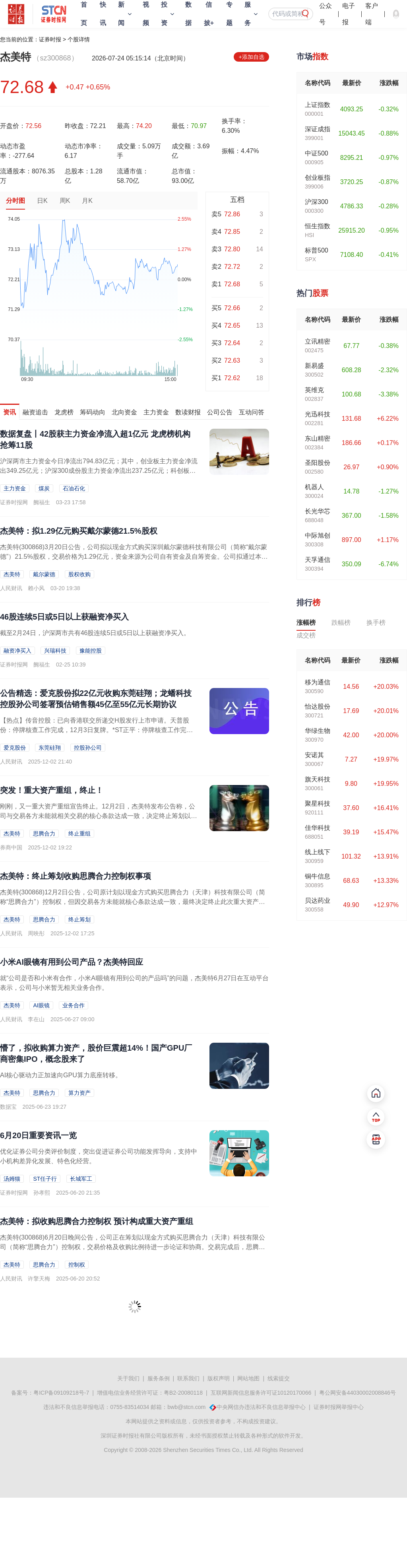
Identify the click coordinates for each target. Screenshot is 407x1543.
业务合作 (73, 1005)
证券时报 (50, 39)
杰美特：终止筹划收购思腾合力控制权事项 (75, 876)
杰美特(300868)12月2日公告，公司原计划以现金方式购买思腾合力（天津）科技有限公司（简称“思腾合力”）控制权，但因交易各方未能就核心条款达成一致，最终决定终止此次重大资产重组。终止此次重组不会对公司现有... (132, 902)
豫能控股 (90, 650)
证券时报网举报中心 (339, 1407)
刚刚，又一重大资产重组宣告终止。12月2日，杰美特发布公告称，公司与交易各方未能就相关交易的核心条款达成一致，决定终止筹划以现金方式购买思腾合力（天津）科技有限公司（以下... (98, 816)
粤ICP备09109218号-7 (61, 1392)
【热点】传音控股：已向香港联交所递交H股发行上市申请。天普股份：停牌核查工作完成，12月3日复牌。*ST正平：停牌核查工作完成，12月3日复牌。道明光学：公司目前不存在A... (94, 730)
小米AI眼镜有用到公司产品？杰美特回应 (71, 962)
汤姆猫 (12, 1179)
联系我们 (188, 1378)
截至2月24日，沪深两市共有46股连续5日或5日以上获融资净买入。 (95, 633)
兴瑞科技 (55, 650)
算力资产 (79, 1093)
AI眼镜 (41, 1005)
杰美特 (12, 574)
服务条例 (158, 1378)
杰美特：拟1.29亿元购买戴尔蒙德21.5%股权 (78, 531)
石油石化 (74, 488)
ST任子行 (45, 1179)
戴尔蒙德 (44, 574)
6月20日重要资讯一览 (38, 1135)
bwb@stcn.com (186, 1407)
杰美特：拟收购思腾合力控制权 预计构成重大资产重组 (96, 1221)
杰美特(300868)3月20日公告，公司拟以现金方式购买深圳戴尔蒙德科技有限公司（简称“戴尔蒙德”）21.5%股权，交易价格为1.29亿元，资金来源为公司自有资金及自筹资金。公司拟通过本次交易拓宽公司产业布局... (134, 556)
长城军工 (81, 1179)
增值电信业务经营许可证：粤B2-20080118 (150, 1392)
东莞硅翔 (50, 747)
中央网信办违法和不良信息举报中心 (261, 1407)
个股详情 (79, 39)
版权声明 (218, 1378)
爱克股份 (15, 747)
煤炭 (44, 488)
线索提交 (278, 1378)
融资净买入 (17, 650)
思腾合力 (44, 833)
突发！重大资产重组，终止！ (51, 790)
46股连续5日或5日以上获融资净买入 (64, 616)
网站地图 (248, 1378)
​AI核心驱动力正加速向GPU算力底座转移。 (61, 1075)
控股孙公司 (88, 747)
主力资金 (15, 488)
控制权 (76, 1264)
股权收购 (79, 574)
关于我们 (128, 1378)
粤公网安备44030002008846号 (357, 1392)
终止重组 (79, 833)
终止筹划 (79, 919)
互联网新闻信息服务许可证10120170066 (261, 1392)
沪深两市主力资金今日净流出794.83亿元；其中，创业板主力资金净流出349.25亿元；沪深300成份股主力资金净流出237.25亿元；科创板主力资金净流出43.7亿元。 (99, 471)
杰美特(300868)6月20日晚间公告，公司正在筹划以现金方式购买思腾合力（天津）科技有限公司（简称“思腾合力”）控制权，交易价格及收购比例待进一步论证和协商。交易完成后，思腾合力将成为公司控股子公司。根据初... (132, 1247)
